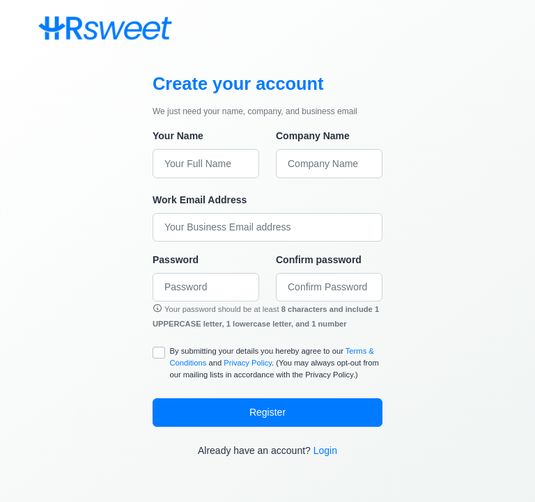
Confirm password (319, 259)
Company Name (313, 135)
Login (325, 450)
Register (267, 412)
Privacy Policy (248, 363)
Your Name (178, 135)
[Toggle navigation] (190, 28)
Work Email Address (200, 199)
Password (176, 259)
